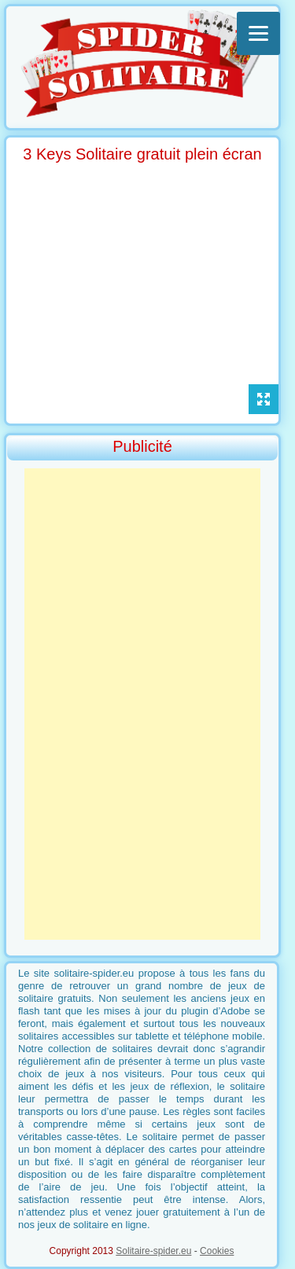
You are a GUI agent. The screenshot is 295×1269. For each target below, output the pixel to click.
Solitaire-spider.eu (153, 1250)
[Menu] (258, 33)
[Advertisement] (142, 704)
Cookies (217, 1250)
